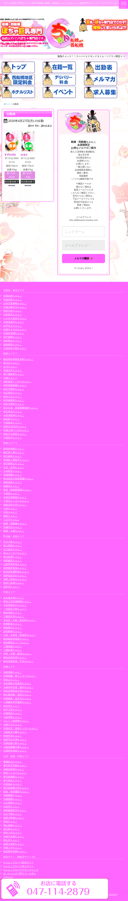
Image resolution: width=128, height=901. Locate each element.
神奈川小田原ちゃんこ (15, 434)
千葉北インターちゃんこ (16, 501)
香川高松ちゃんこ (12, 780)
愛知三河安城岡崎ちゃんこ (17, 601)
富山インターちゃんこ (15, 553)
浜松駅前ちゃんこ (12, 631)
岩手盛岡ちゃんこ (12, 337)
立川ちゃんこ (10, 366)
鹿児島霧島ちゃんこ (13, 776)
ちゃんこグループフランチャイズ (20, 869)
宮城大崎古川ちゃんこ (15, 307)
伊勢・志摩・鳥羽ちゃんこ (17, 653)
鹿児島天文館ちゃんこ (15, 765)
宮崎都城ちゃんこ (12, 795)
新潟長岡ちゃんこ (12, 556)
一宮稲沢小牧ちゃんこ (15, 609)
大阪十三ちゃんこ (12, 724)
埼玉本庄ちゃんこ (12, 411)
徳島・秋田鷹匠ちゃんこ (16, 791)
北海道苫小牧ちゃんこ (15, 348)
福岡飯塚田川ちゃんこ (15, 810)
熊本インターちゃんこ (15, 772)
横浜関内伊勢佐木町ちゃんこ (18, 359)
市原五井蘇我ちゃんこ (15, 497)
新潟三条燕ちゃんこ (13, 582)
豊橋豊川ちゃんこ (12, 627)
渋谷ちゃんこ (10, 512)
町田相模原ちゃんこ (13, 400)
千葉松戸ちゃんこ (12, 437)
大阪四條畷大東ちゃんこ (16, 747)
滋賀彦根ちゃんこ (12, 672)
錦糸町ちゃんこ (11, 419)
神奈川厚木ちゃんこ (13, 404)
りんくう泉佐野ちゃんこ (16, 720)
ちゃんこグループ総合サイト (18, 862)
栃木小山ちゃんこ (12, 396)
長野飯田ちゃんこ (12, 560)
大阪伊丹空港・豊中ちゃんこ (18, 687)
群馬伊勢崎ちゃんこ (13, 448)
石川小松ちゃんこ (12, 541)
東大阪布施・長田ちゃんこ (17, 694)
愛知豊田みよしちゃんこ (16, 642)
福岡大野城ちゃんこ (13, 817)
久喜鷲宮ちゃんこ (12, 471)
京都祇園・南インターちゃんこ (19, 675)
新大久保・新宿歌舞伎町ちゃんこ (20, 407)
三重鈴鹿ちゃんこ (12, 650)
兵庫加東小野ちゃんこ (15, 743)
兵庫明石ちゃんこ (12, 713)
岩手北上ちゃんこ (12, 325)
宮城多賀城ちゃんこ (13, 333)
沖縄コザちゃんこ (12, 847)
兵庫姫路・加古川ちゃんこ (17, 698)
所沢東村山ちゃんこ (13, 463)
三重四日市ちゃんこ (13, 616)
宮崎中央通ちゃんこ (13, 836)
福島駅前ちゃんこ (12, 344)
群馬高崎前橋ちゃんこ (15, 385)
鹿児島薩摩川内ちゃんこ (16, 787)
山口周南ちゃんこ (12, 802)
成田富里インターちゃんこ (17, 381)
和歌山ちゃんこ (11, 679)
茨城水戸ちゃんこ (12, 370)
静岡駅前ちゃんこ (12, 623)
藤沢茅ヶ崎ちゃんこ (13, 452)
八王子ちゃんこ (11, 519)
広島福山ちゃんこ (12, 784)
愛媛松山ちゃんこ (12, 761)
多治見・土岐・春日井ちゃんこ (19, 620)
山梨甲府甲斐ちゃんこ (15, 564)
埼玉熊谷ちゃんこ (12, 392)
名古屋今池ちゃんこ (13, 597)
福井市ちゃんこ (11, 586)
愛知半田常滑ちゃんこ (15, 657)
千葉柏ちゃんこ (11, 493)
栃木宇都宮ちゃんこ (13, 389)
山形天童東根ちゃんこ (15, 303)
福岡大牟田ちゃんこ (13, 844)
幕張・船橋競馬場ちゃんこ (17, 489)
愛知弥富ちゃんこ (12, 612)
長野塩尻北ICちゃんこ (14, 575)
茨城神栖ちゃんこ (12, 474)
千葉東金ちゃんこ (12, 422)
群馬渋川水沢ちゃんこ (15, 426)
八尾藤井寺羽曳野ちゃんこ (17, 702)
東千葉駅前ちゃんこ (13, 374)
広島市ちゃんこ (11, 806)
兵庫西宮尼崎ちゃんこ (15, 750)
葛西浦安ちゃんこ (12, 482)
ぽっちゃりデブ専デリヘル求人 (19, 873)
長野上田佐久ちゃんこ (15, 579)
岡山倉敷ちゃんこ (12, 825)
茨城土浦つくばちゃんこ (16, 430)
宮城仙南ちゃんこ (12, 295)
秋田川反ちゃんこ (12, 310)
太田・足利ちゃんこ (13, 467)
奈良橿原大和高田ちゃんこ (17, 683)
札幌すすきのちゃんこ (15, 329)
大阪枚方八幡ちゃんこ (15, 732)
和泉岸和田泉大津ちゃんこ (17, 690)
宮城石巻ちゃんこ (12, 299)
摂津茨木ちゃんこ (12, 735)
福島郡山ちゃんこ (12, 340)
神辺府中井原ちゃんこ (15, 851)
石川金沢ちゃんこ (12, 549)
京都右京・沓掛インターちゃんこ (20, 728)
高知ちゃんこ (10, 821)
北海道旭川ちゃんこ (13, 322)
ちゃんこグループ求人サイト (18, 866)
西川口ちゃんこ (11, 362)
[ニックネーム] (83, 231)
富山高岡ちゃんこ (12, 545)
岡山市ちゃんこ (11, 840)
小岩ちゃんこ (10, 508)
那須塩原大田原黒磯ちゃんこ (18, 478)
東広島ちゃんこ (11, 829)
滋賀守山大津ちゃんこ (15, 739)
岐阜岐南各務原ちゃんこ (16, 638)
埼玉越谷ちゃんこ (12, 456)
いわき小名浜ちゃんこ (15, 318)
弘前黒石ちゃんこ (12, 314)
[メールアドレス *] (83, 245)
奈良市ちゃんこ (11, 706)
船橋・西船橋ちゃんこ (15, 523)
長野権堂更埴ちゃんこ (15, 568)
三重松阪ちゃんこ (12, 646)
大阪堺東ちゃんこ (12, 717)
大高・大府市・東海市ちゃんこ (19, 635)
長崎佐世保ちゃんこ (13, 769)
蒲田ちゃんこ (10, 516)
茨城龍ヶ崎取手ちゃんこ (16, 459)
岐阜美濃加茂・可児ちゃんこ (18, 661)
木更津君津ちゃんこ (13, 415)
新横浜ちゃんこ (11, 486)
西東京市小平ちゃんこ (15, 504)
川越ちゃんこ (10, 377)
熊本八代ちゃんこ (12, 832)
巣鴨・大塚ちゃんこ (13, 530)
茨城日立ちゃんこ (12, 527)
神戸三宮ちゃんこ (12, 709)
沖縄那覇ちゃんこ (12, 799)
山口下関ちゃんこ (12, 814)
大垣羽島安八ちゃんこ (15, 605)
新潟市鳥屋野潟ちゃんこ (16, 571)
